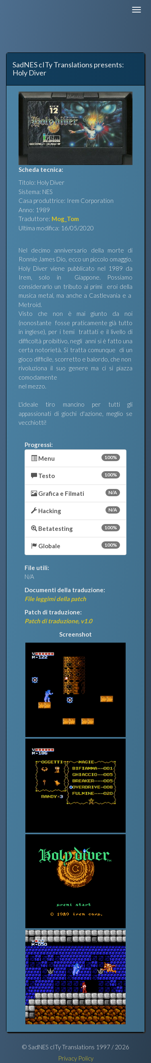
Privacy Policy (75, 1058)
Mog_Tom (65, 218)
